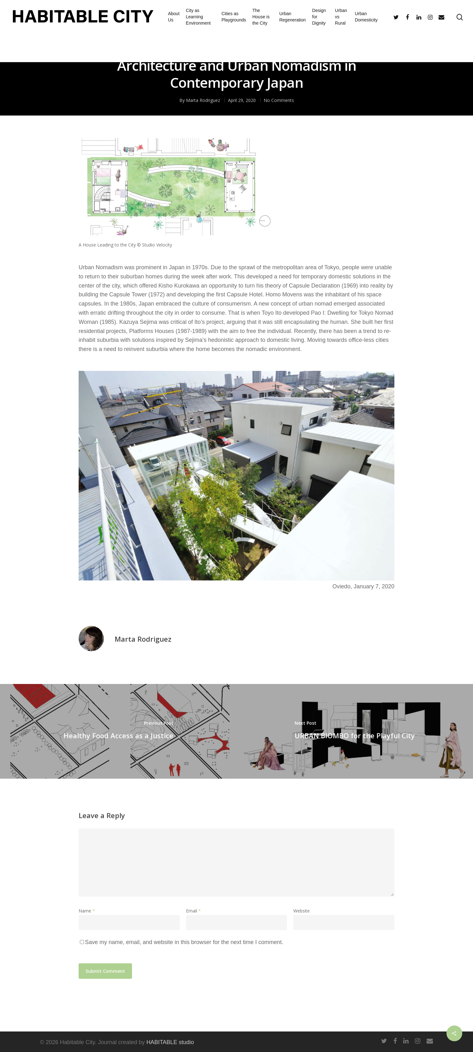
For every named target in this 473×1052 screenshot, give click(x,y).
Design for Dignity (319, 17)
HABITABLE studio (170, 1042)
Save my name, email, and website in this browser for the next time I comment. (184, 942)
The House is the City (260, 17)
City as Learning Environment (198, 17)
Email (193, 911)
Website (301, 911)
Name (87, 911)
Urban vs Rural (341, 17)
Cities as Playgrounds (233, 16)
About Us (174, 16)
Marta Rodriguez (143, 639)
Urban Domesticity (366, 16)
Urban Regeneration (292, 16)
